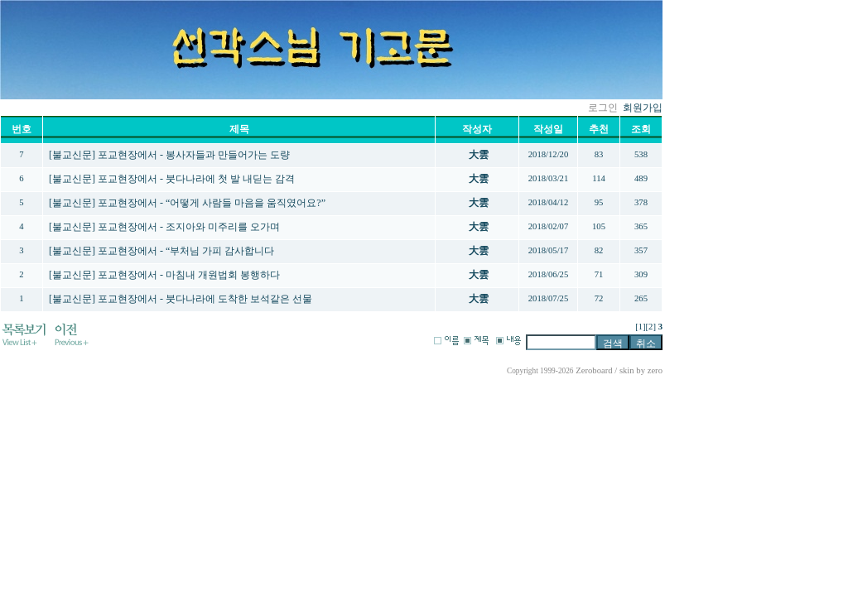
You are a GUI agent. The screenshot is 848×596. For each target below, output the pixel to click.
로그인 (603, 107)
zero (655, 370)
